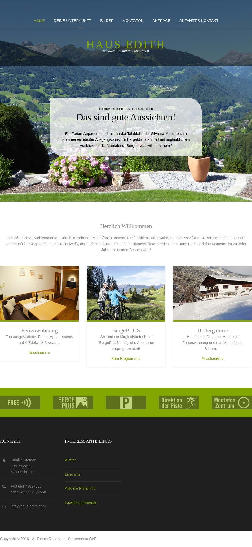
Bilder (107, 21)
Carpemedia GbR (82, 539)
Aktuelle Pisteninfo (80, 488)
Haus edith (126, 44)
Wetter (70, 460)
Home (39, 21)
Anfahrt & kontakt (198, 21)
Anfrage (162, 21)
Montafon (133, 21)
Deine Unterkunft (72, 21)
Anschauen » (39, 353)
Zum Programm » (126, 358)
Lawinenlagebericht (81, 503)
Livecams (73, 474)
